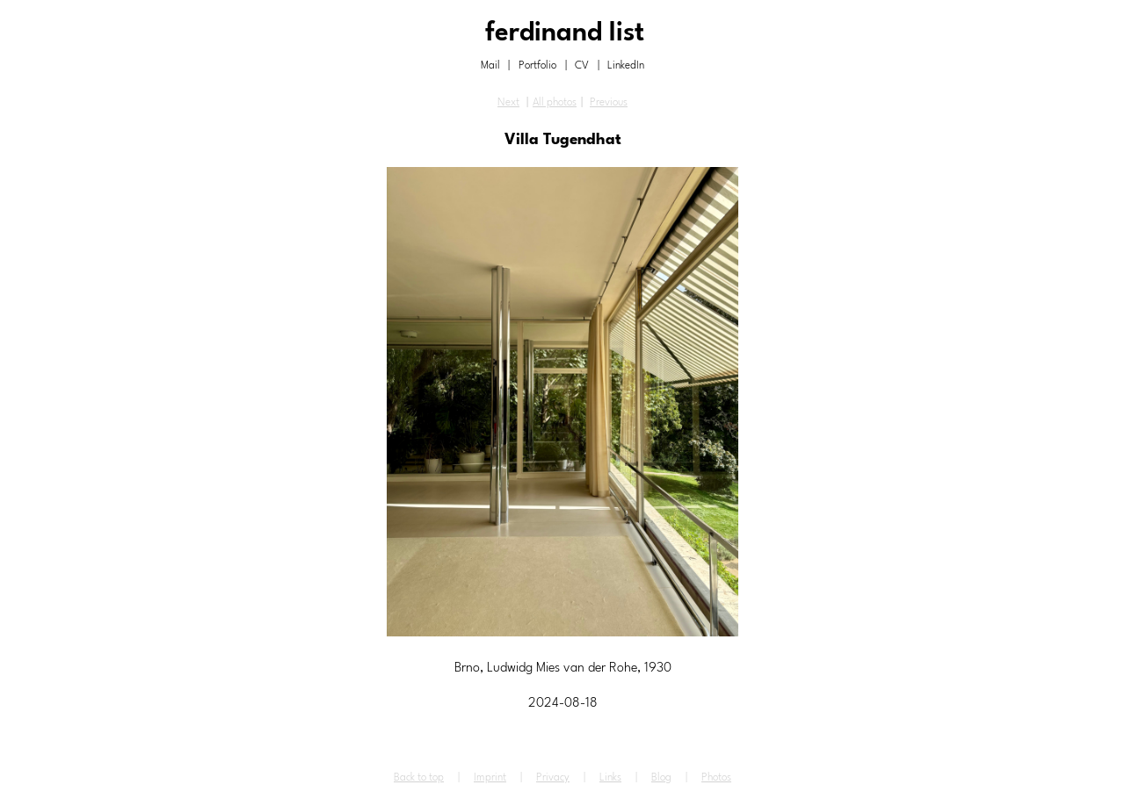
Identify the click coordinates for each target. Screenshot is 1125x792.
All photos (555, 103)
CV (582, 66)
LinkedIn (625, 66)
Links (610, 778)
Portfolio (537, 66)
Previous (609, 103)
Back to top (419, 778)
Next (508, 103)
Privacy (553, 778)
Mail (490, 66)
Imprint (490, 778)
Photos (716, 778)
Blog (661, 778)
